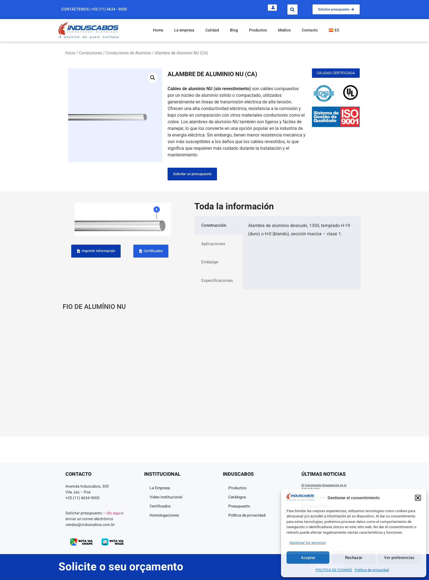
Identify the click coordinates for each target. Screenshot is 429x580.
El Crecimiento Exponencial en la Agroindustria (323, 487)
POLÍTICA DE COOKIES (334, 570)
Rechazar (353, 558)
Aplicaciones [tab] (213, 244)
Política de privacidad (372, 570)
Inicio (70, 52)
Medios (284, 30)
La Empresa (160, 488)
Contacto (310, 30)
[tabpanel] (302, 232)
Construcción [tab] (213, 225)
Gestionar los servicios (307, 543)
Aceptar (308, 558)
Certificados (160, 506)
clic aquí (113, 513)
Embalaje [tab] (209, 262)
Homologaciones (164, 515)
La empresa (184, 30)
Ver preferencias (399, 558)
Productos (258, 30)
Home (158, 30)
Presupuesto (239, 506)
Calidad (212, 30)
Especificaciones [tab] (217, 280)
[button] (418, 498)
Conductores (90, 52)
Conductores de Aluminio (128, 52)
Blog (234, 30)
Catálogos (237, 497)
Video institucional (166, 497)
